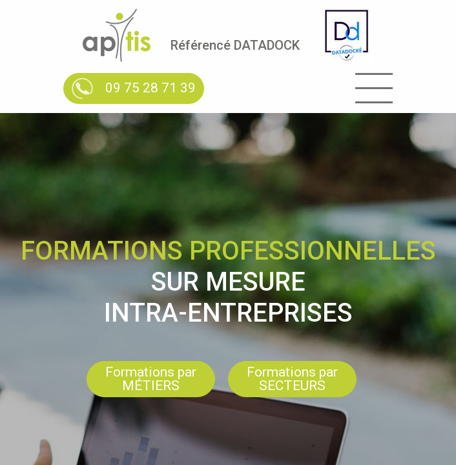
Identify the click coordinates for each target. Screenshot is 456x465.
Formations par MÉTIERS (150, 378)
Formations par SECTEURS (292, 378)
